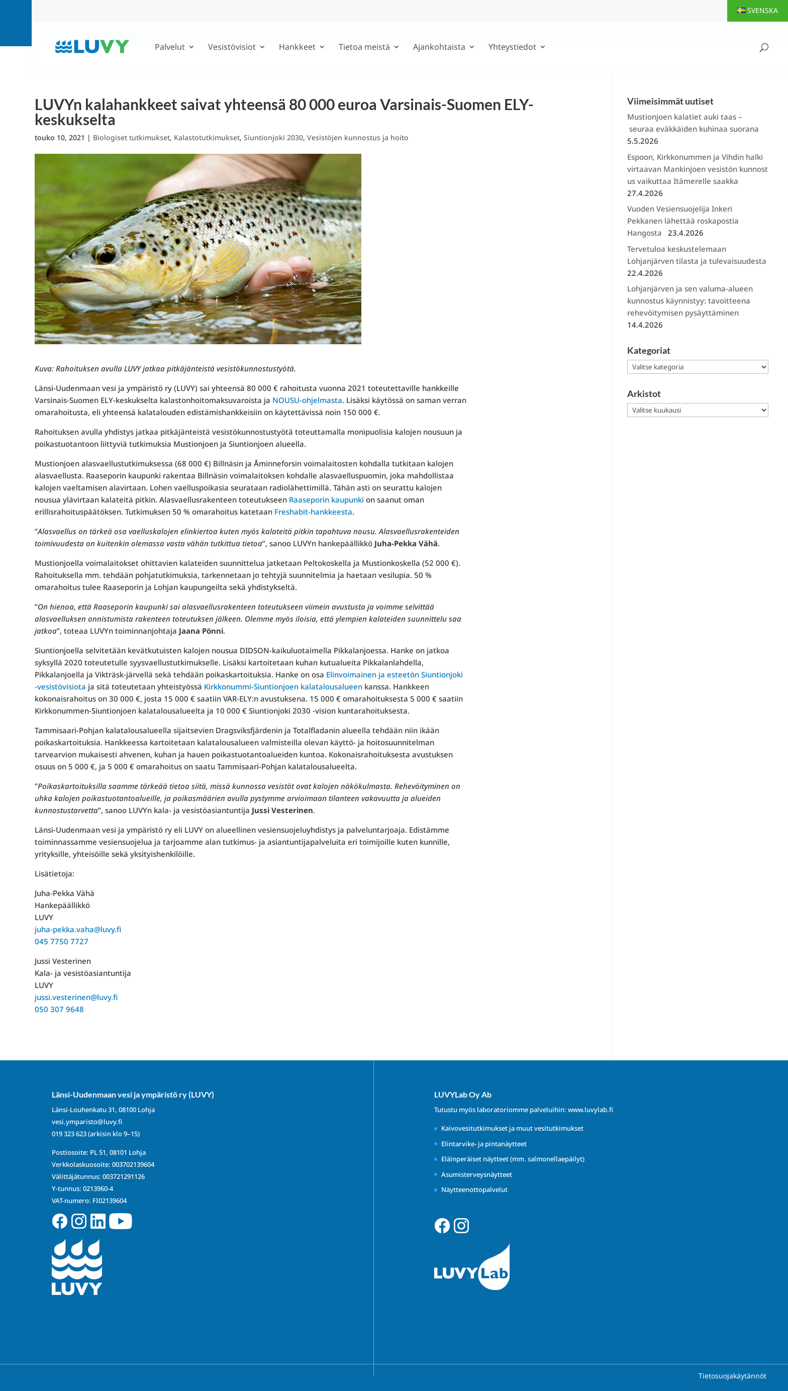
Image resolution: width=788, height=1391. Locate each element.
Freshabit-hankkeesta (313, 512)
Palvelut (170, 47)
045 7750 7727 (61, 941)
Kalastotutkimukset (207, 137)
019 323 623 (69, 1133)
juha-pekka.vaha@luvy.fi (78, 929)
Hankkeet (297, 47)
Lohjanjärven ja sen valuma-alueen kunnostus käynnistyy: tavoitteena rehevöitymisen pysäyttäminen (690, 300)
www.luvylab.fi (590, 1109)
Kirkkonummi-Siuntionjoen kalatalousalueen (283, 686)
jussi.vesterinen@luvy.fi (76, 997)
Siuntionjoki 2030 (273, 137)
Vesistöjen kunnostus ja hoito (358, 137)
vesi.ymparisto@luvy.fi (87, 1121)
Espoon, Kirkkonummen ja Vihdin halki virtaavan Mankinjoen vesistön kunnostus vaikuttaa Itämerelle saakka (697, 169)
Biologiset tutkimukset (131, 137)
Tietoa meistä (364, 47)
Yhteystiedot (512, 47)
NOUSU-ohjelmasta (307, 400)
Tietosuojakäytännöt (732, 1375)
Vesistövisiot (232, 47)
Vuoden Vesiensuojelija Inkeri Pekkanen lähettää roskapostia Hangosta (683, 221)
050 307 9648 (59, 1009)
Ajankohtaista (439, 47)
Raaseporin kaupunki (326, 499)
